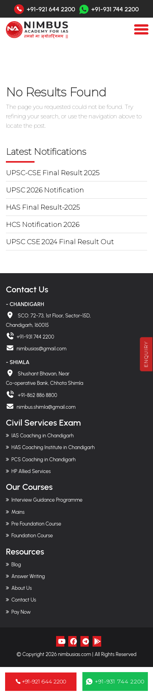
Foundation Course (32, 535)
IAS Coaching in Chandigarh (42, 436)
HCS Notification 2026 (42, 224)
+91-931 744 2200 (109, 9)
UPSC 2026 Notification (45, 190)
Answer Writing (28, 576)
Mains (18, 512)
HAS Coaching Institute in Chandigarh (53, 447)
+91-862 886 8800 (36, 395)
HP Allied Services (31, 471)
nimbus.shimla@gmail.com (45, 407)
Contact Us (23, 600)
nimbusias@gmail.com (41, 349)
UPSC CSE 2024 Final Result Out (60, 242)
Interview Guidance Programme (46, 500)
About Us (21, 588)
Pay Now (21, 612)
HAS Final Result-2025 (43, 207)
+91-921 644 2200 (51, 9)
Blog (16, 564)
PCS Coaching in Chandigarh (43, 459)
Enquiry (146, 354)
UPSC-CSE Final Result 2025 (52, 173)
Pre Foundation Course (36, 524)
